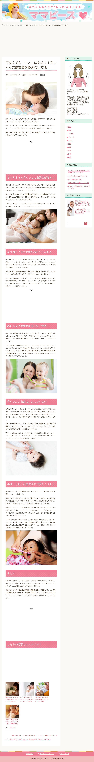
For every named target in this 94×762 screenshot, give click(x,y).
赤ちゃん (13, 727)
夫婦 (69, 144)
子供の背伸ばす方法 (74, 179)
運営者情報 (29, 753)
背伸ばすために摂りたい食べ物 (78, 183)
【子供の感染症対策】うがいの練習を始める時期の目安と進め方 (29, 739)
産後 (72, 133)
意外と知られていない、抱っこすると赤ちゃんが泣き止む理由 (26, 699)
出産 (69, 130)
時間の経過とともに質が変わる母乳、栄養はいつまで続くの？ (12, 699)
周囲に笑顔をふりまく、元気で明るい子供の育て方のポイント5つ (82, 203)
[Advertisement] (47, 43)
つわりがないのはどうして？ (77, 176)
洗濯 (69, 154)
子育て (70, 140)
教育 (69, 157)
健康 (42, 75)
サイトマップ (64, 753)
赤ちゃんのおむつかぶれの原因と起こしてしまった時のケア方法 (33, 735)
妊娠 (69, 127)
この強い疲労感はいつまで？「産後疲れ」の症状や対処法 (82, 211)
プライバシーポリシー (47, 753)
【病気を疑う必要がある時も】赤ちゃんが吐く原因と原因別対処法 (12, 721)
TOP (9, 25)
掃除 (69, 150)
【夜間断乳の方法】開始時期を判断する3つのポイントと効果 (41, 699)
